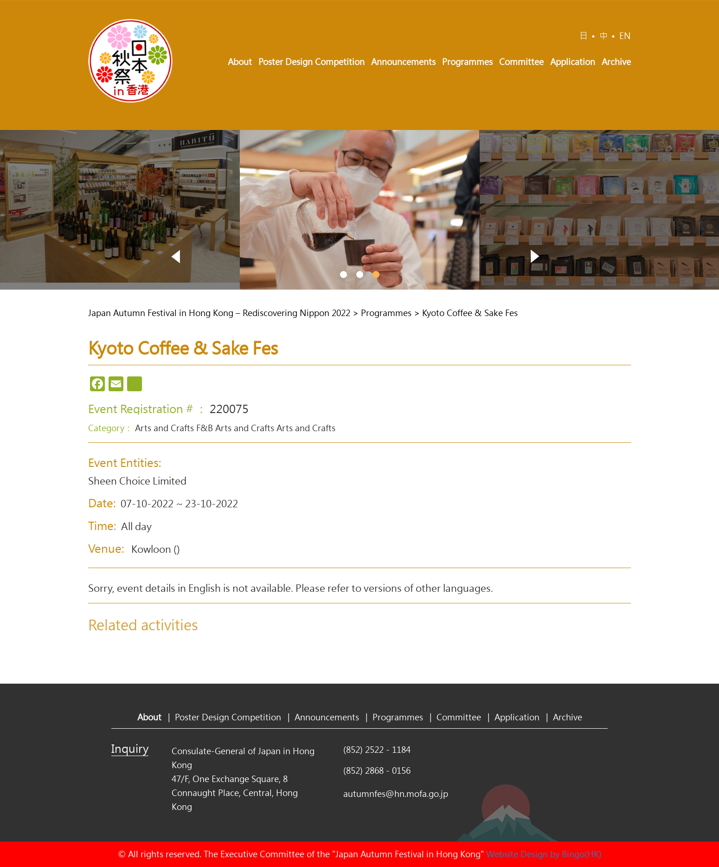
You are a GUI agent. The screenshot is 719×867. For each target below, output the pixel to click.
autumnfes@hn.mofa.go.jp (395, 793)
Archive (616, 61)
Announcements (403, 61)
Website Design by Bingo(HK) (544, 854)
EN (625, 35)
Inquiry (129, 748)
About (240, 61)
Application (572, 61)
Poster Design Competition (311, 61)
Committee (521, 61)
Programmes (467, 61)
